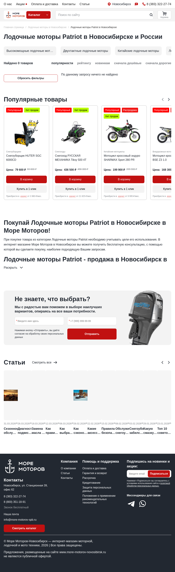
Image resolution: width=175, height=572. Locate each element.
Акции (21, 4)
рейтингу (84, 63)
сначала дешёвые (127, 63)
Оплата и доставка (44, 4)
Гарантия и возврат (94, 473)
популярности (62, 63)
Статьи (84, 4)
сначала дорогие (158, 63)
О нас (8, 4)
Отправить (92, 333)
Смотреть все (45, 362)
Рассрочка (89, 477)
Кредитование (91, 482)
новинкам (102, 63)
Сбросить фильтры (30, 78)
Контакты (69, 4)
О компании (68, 468)
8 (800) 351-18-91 (15, 501)
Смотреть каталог (24, 528)
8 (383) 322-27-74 (15, 496)
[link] (94, 27)
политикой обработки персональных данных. (148, 484)
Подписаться (159, 473)
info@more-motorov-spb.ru (20, 519)
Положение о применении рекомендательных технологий (98, 499)
